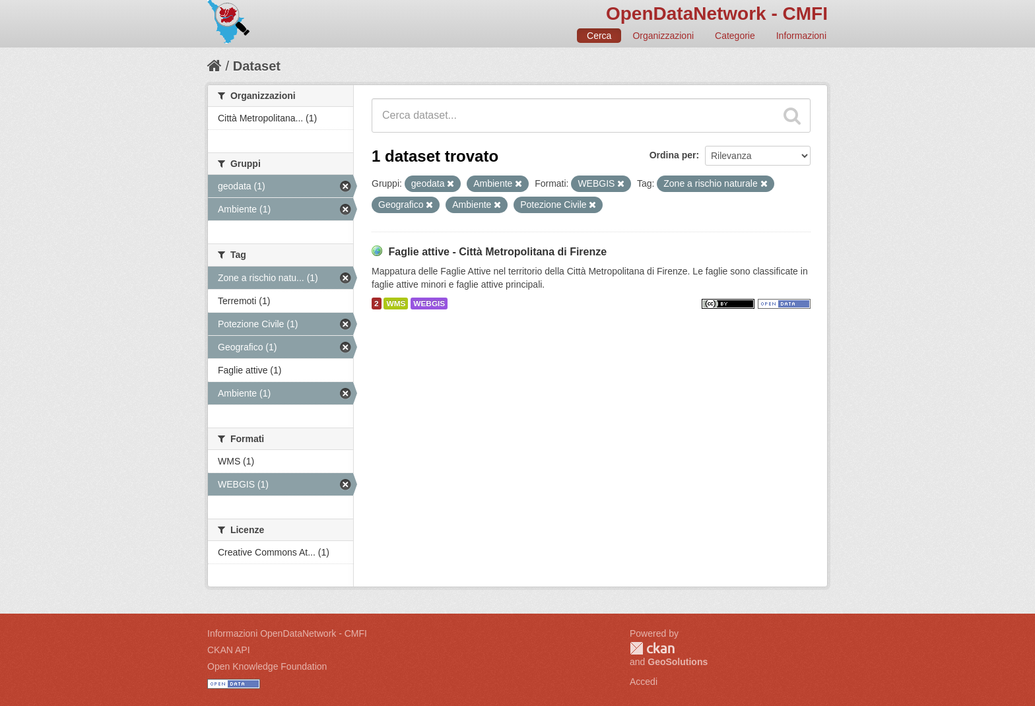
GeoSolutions (678, 662)
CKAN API (228, 650)
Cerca (599, 35)
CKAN (652, 648)
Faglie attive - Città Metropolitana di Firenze (497, 251)
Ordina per (673, 155)
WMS (395, 303)
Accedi (643, 681)
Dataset (257, 66)
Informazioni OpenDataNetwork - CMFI (287, 633)
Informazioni (801, 35)
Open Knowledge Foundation (267, 666)
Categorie (735, 35)
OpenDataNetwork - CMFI (717, 13)
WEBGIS (429, 303)
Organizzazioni (663, 35)
